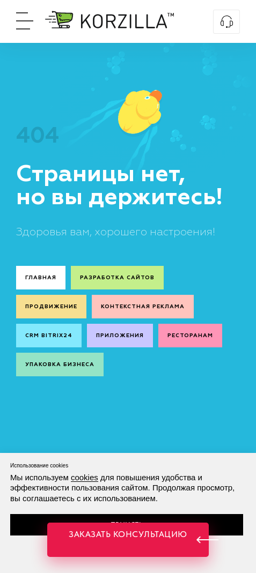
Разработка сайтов (117, 277)
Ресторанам (190, 335)
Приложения (120, 335)
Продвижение (51, 306)
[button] (128, 540)
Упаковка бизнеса (59, 364)
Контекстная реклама (143, 306)
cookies (84, 477)
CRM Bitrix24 (48, 335)
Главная (40, 277)
